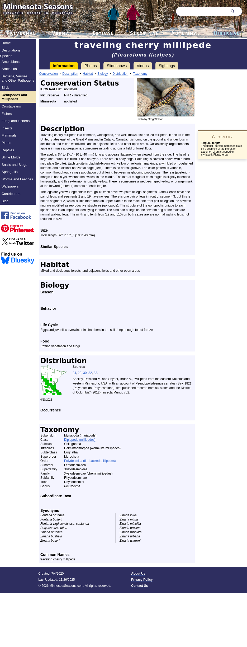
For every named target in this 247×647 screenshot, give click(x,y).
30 (85, 373)
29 (79, 373)
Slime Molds (11, 157)
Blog (5, 201)
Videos (143, 65)
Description (70, 74)
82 (90, 373)
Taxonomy (140, 74)
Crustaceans (11, 106)
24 (74, 373)
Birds (6, 88)
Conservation (48, 74)
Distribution (120, 74)
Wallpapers (10, 186)
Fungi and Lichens (16, 121)
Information (64, 65)
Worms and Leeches (17, 179)
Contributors (11, 194)
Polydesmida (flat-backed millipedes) (90, 461)
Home (6, 43)
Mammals (9, 135)
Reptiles (8, 150)
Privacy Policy (142, 580)
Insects (7, 128)
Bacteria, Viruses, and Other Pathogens (18, 78)
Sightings (167, 65)
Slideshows (117, 65)
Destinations (11, 50)
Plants (6, 143)
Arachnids (9, 69)
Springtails (10, 172)
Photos (90, 65)
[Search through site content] (201, 11)
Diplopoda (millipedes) (80, 440)
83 (95, 373)
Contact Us (139, 586)
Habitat (88, 74)
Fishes (7, 114)
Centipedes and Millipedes (14, 97)
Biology (102, 74)
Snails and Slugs (14, 165)
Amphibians (11, 62)
